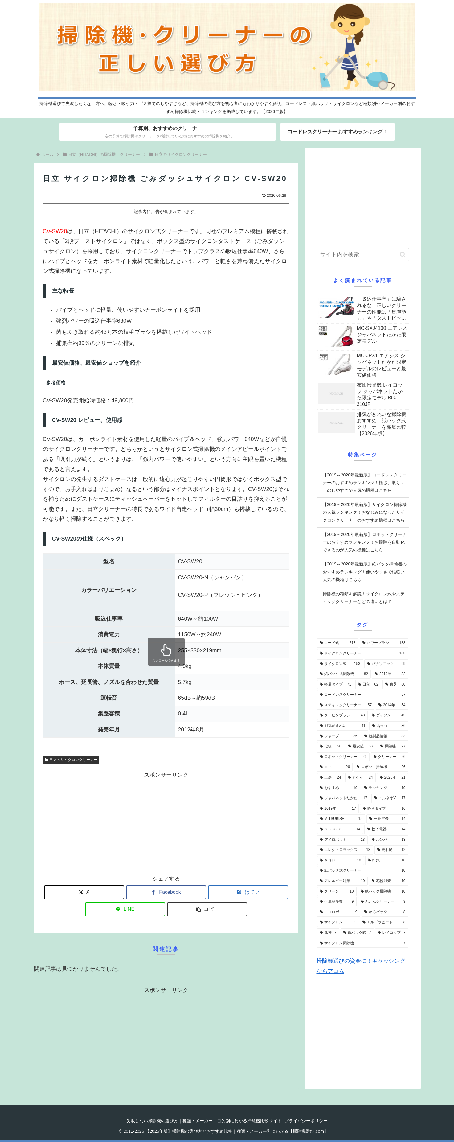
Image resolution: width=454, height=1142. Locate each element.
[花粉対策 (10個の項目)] (388, 881)
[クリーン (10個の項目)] (337, 891)
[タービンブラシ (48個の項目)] (342, 715)
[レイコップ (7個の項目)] (391, 932)
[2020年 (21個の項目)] (392, 777)
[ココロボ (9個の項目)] (338, 912)
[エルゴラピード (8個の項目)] (384, 922)
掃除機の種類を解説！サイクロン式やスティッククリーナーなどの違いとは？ (364, 597)
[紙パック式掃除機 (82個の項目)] (344, 674)
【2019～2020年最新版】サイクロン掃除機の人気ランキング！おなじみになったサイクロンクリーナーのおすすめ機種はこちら (365, 512)
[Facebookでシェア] (166, 892)
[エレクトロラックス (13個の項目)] (345, 850)
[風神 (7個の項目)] (328, 932)
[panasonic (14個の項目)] (340, 829)
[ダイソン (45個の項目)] (388, 715)
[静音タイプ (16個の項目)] (384, 808)
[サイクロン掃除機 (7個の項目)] (362, 943)
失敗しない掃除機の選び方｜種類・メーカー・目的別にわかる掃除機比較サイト (202, 1120)
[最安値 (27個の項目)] (361, 746)
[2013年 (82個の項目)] (390, 674)
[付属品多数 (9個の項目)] (337, 901)
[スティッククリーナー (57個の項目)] (346, 705)
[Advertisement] (166, 823)
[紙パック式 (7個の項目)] (357, 932)
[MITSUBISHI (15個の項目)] (341, 819)
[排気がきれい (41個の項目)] (342, 726)
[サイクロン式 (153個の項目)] (340, 664)
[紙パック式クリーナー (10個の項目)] (362, 870)
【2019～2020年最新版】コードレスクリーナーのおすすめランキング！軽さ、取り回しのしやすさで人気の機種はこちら (365, 482)
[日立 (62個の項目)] (368, 684)
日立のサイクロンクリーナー (71, 760)
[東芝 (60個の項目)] (395, 684)
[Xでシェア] (84, 892)
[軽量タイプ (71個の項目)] (335, 684)
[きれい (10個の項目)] (340, 860)
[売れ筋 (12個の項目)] (391, 850)
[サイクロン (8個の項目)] (337, 922)
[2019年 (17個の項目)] (338, 808)
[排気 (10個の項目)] (386, 860)
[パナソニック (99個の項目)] (386, 664)
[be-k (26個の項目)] (335, 767)
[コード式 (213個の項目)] (337, 643)
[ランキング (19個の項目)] (385, 788)
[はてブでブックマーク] (248, 892)
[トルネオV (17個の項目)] (389, 798)
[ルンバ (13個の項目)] (388, 839)
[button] (207, 909)
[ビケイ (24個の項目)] (360, 777)
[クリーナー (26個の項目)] (389, 757)
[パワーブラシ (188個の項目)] (384, 643)
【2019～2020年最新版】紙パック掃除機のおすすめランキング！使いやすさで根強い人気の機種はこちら (365, 571)
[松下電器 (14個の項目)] (386, 829)
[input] (363, 254)
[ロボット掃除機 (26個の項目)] (381, 767)
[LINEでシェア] (125, 909)
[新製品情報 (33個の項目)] (385, 736)
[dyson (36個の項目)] (388, 726)
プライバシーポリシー (307, 1120)
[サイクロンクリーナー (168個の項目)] (362, 653)
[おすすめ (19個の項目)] (338, 788)
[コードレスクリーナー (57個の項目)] (362, 694)
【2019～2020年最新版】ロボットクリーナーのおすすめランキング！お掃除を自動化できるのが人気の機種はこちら (365, 542)
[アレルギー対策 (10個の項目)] (342, 881)
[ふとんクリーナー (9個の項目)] (383, 901)
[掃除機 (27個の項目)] (393, 746)
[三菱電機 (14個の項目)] (387, 819)
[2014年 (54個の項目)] (392, 705)
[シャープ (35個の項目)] (338, 736)
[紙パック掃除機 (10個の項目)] (383, 891)
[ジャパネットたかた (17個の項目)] (343, 798)
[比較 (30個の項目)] (330, 746)
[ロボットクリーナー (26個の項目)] (343, 757)
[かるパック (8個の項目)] (385, 912)
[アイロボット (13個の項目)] (342, 839)
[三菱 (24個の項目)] (330, 777)
